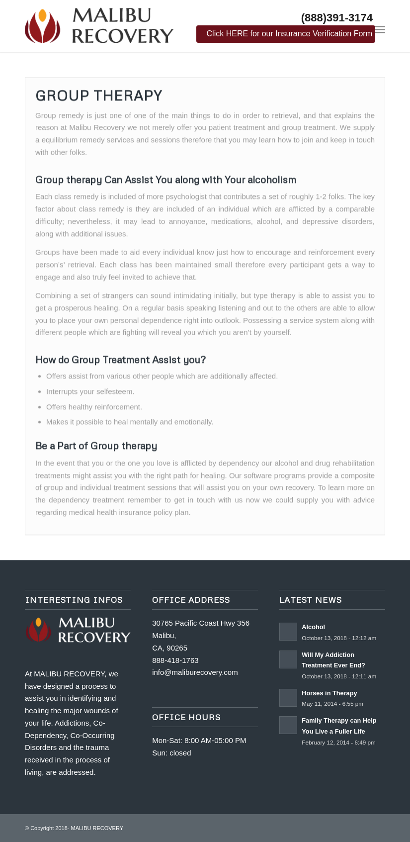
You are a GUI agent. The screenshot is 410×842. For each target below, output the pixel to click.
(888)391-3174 (337, 17)
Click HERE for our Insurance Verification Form (289, 33)
